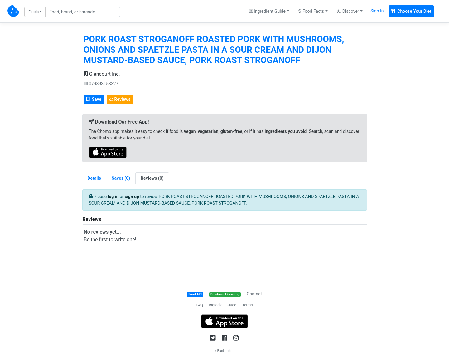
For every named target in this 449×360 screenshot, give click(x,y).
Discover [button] (348, 11)
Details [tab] (94, 178)
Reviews (120, 99)
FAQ (199, 305)
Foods (33, 12)
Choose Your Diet (411, 11)
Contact (254, 293)
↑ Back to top (224, 351)
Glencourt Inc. (102, 74)
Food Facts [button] (311, 11)
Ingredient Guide (222, 305)
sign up (132, 196)
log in (113, 196)
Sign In (377, 10)
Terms (247, 305)
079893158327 (101, 83)
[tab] (120, 178)
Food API (195, 294)
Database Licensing (224, 294)
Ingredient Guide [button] (267, 11)
